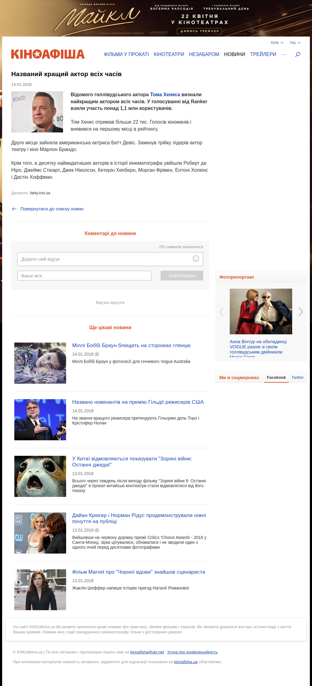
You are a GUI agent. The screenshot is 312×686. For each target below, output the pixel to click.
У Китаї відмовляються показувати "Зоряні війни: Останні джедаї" (132, 462)
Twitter (298, 377)
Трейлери (263, 54)
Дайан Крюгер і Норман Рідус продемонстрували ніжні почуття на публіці (139, 518)
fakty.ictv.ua (40, 193)
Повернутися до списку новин (47, 209)
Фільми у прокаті (126, 54)
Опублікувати (182, 275)
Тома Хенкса (165, 94)
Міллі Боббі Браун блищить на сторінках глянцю (131, 345)
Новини (234, 54)
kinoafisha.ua (186, 662)
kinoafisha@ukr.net (147, 652)
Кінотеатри (169, 54)
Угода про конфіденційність (192, 652)
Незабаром (204, 54)
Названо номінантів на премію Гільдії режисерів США (138, 402)
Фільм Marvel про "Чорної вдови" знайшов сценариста (138, 572)
